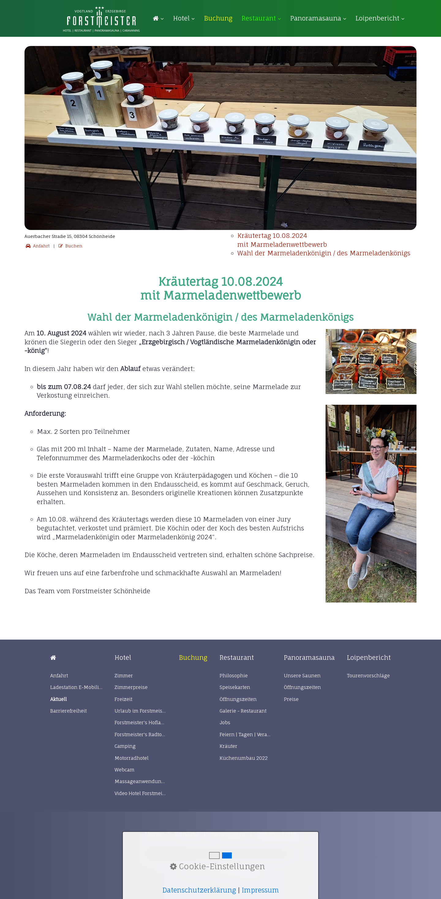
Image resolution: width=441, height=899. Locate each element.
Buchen (69, 245)
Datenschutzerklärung (199, 890)
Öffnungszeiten (238, 699)
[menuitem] (160, 18)
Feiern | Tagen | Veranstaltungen (246, 734)
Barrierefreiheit (68, 711)
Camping (125, 746)
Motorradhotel (132, 758)
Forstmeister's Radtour (141, 734)
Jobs (225, 722)
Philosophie (234, 676)
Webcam (124, 770)
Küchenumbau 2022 (244, 758)
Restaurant (261, 18)
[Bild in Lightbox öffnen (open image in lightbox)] (371, 361)
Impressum (260, 890)
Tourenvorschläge (368, 676)
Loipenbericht (380, 18)
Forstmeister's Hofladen (141, 722)
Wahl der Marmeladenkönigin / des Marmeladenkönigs (323, 253)
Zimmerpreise (131, 687)
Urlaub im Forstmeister (141, 711)
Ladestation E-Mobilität (76, 687)
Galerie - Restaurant (243, 711)
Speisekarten (235, 687)
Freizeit (123, 699)
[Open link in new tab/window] (218, 18)
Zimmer (124, 676)
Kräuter (228, 746)
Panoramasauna (318, 18)
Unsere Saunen (302, 676)
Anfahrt (37, 245)
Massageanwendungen (141, 781)
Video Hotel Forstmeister (141, 793)
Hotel (184, 18)
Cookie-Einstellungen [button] (217, 866)
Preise (291, 699)
